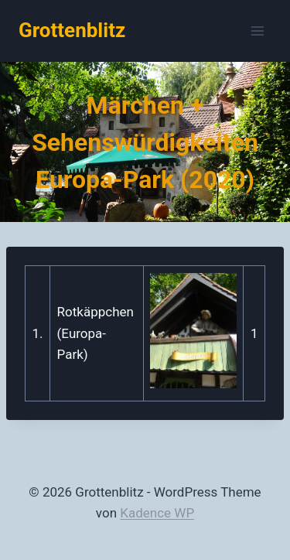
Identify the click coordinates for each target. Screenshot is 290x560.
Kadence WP (157, 513)
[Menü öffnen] (257, 31)
